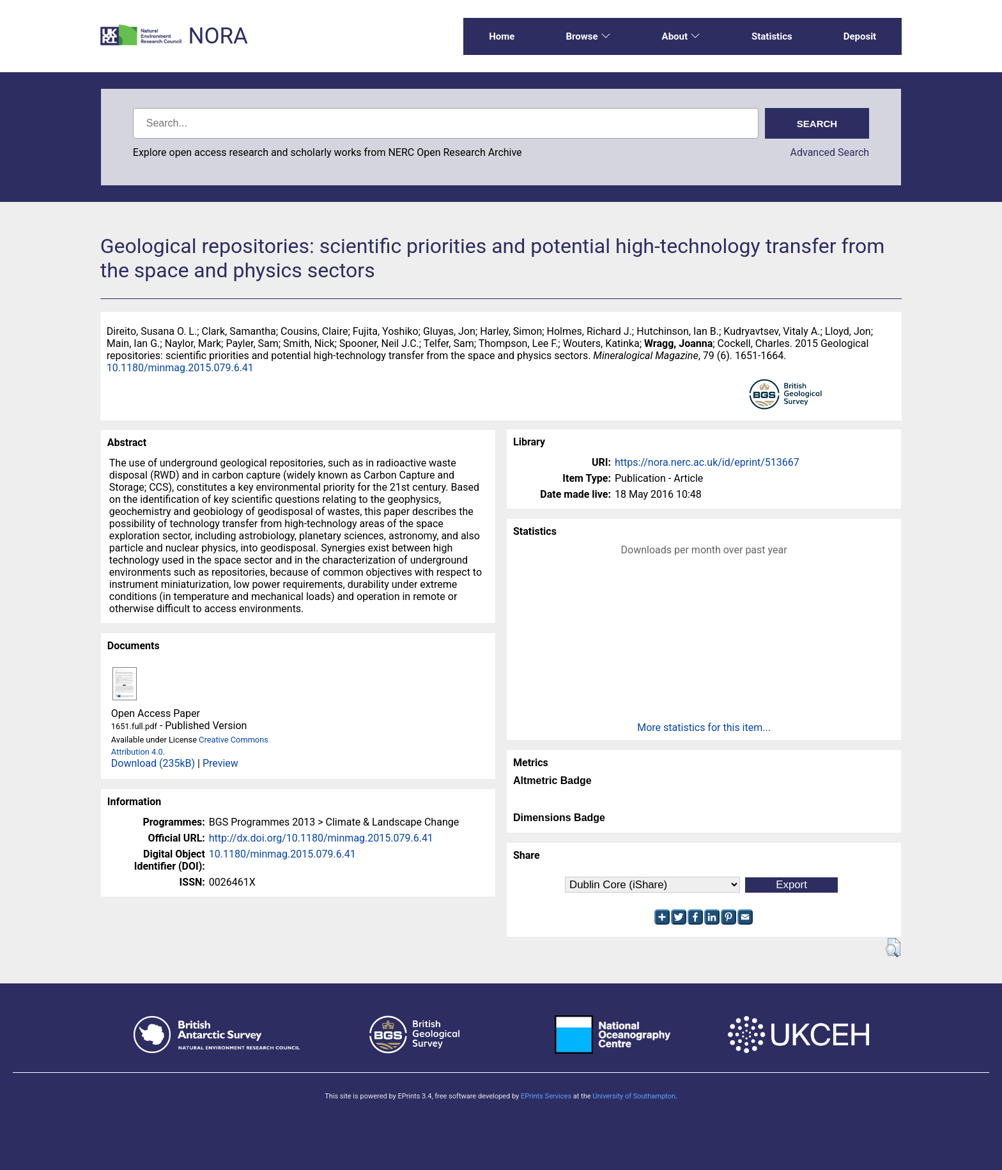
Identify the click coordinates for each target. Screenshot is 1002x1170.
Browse (588, 36)
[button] (893, 947)
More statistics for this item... (704, 727)
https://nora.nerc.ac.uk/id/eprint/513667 (707, 462)
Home (501, 36)
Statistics (772, 36)
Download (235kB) (153, 763)
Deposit (860, 36)
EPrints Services (546, 1096)
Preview (220, 763)
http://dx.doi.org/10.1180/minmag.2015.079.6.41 (321, 838)
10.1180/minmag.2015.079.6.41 (180, 368)
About (681, 36)
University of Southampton (633, 1096)
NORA (217, 36)
